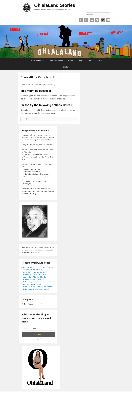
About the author (56, 61)
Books (70, 61)
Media (90, 61)
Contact (66, 67)
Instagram (103, 20)
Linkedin (92, 20)
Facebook (81, 20)
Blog (80, 61)
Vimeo (97, 20)
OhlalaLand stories (37, 61)
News (100, 61)
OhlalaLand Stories (54, 5)
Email (108, 20)
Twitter (86, 20)
